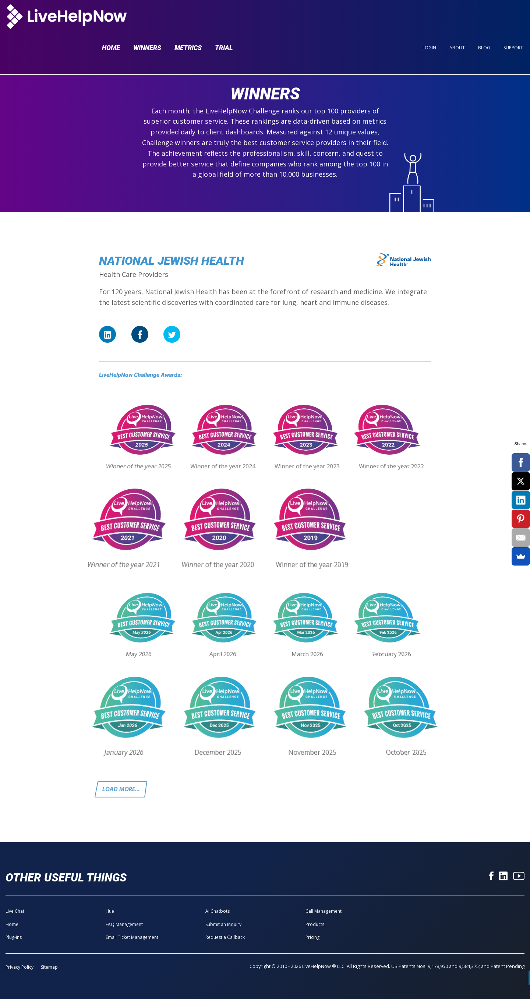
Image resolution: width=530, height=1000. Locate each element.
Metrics (188, 19)
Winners (147, 19)
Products (314, 925)
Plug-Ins (14, 938)
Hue (110, 912)
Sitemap (49, 968)
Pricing (312, 938)
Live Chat (15, 912)
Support (513, 19)
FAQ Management (124, 925)
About (457, 19)
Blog (484, 19)
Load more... (122, 789)
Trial (224, 19)
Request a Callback (225, 938)
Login (429, 19)
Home (111, 19)
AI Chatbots (217, 912)
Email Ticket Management (132, 938)
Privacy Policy (19, 968)
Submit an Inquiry (223, 925)
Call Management (323, 912)
